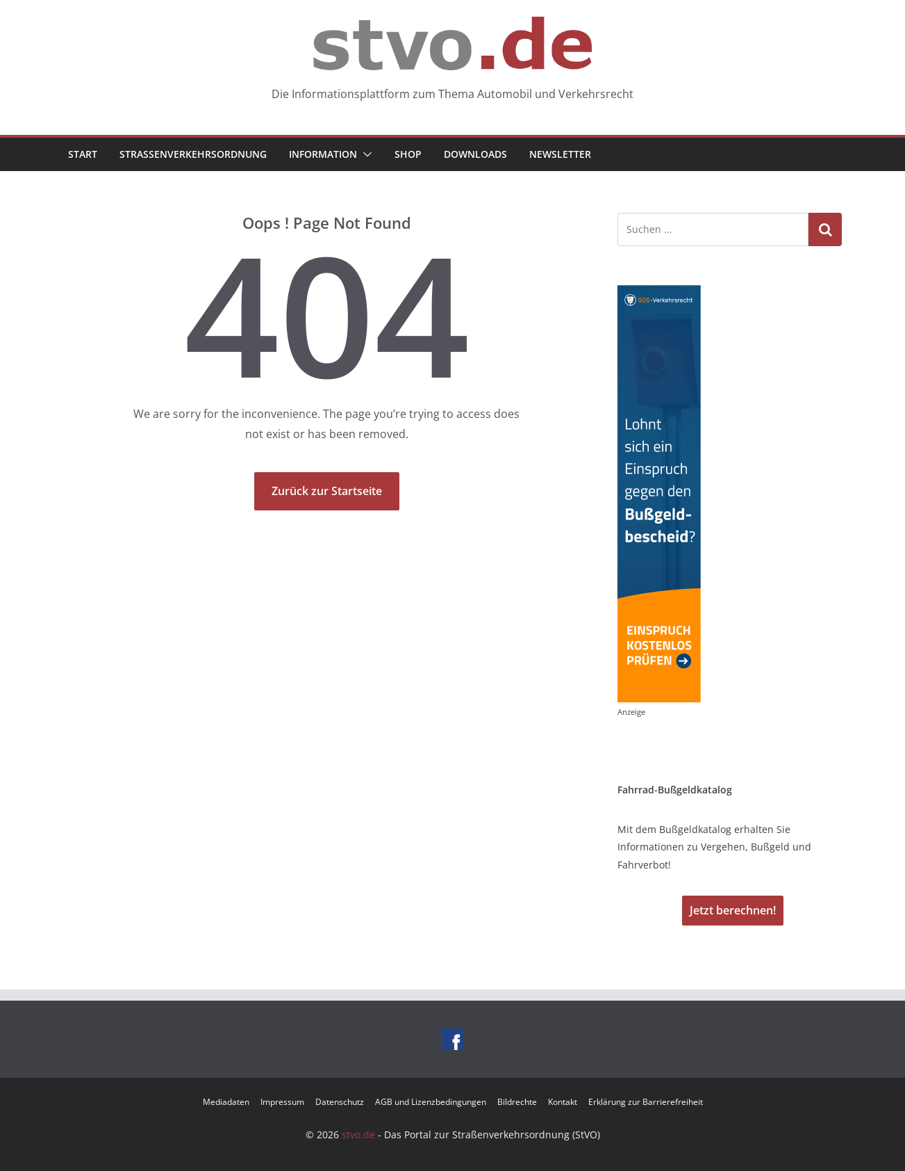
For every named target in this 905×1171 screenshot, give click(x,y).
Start (82, 154)
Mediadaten (226, 1102)
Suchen (825, 229)
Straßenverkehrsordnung (193, 154)
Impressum (282, 1102)
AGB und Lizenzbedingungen (430, 1102)
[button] (364, 154)
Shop (408, 154)
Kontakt (562, 1102)
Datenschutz (339, 1102)
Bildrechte (517, 1102)
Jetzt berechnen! (733, 910)
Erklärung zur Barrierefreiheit (645, 1102)
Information (323, 154)
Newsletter (560, 154)
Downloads (475, 154)
